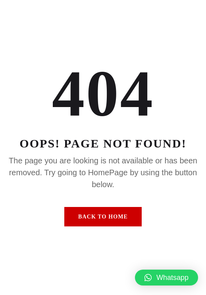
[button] (166, 277)
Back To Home (103, 217)
